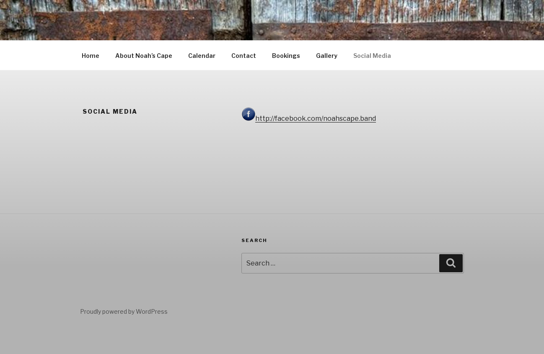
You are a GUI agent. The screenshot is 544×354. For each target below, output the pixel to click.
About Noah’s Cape (143, 55)
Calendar (201, 55)
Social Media (372, 55)
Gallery (326, 55)
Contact (243, 55)
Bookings (286, 55)
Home (90, 55)
